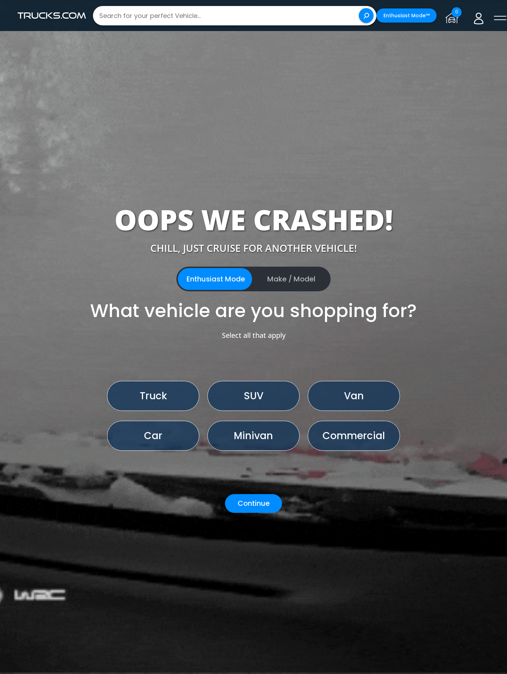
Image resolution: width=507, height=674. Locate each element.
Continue (254, 503)
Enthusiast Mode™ (406, 15)
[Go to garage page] (453, 15)
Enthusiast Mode (216, 279)
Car (153, 436)
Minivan (253, 436)
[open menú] (500, 18)
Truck (153, 396)
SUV (253, 396)
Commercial (354, 436)
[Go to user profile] (478, 15)
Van (354, 396)
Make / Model (291, 279)
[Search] (366, 15)
